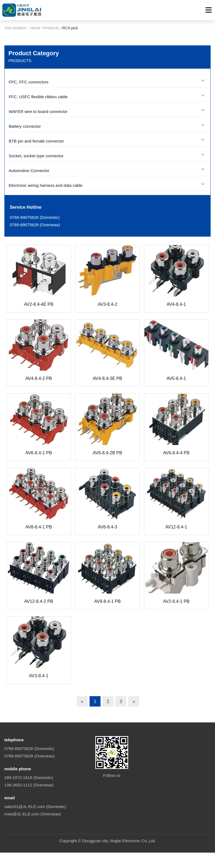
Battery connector (25, 182)
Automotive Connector (29, 226)
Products (51, 84)
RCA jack (70, 84)
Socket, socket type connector (36, 211)
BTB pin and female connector (36, 196)
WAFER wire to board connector (38, 167)
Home (35, 84)
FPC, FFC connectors (28, 137)
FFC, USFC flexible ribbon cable (38, 152)
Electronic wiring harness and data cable (45, 241)
